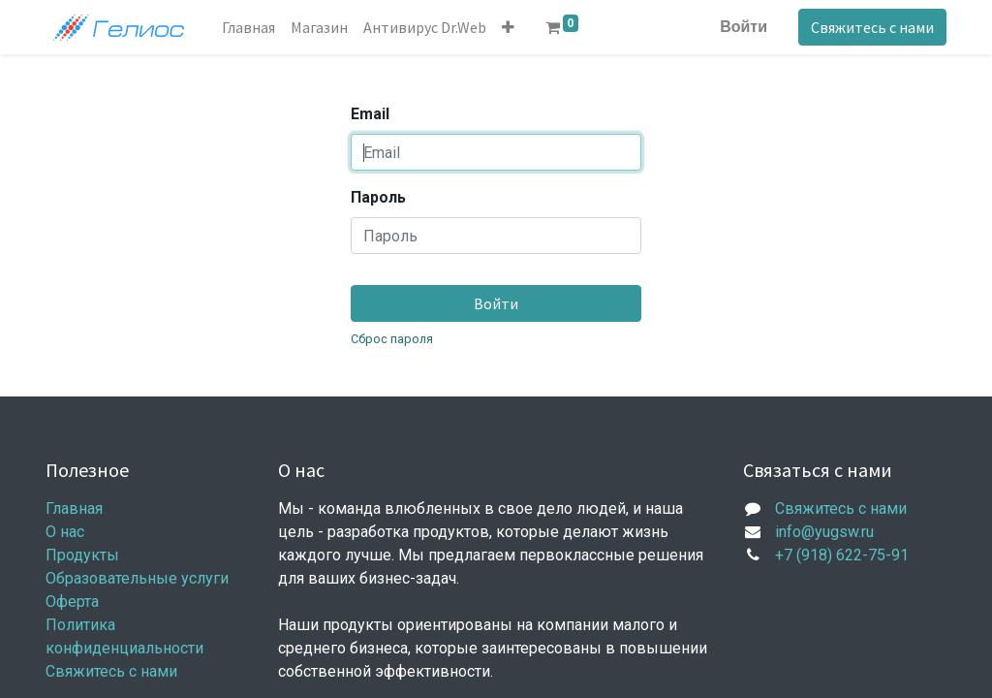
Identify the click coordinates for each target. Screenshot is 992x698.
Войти (743, 26)
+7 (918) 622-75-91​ (842, 555)
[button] (508, 27)
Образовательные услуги (137, 578)
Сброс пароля (392, 339)
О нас (65, 532)
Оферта (72, 601)
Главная (74, 508)
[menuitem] (248, 27)
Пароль (378, 197)
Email (370, 114)
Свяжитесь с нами (872, 27)
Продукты (82, 555)
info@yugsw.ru (824, 532)
